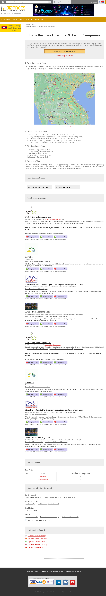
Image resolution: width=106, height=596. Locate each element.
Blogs (79, 572)
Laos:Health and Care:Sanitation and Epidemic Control (66, 223)
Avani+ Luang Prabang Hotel (37, 312)
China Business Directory (36, 547)
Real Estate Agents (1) (32, 510)
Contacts (30, 572)
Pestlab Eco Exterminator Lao (38, 217)
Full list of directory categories (39, 520)
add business (94, 2)
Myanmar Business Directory (37, 541)
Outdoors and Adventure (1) (70, 517)
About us (37, 572)
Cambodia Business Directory (37, 544)
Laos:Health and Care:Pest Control (37, 223)
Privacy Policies (46, 572)
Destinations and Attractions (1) (49, 517)
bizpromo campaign (18, 19)
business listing (5, 19)
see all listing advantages (65, 55)
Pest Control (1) (30, 504)
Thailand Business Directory (37, 536)
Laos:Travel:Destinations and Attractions (37, 261)
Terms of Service (70, 572)
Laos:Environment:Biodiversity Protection (38, 221)
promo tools (29, 19)
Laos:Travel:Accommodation (34, 316)
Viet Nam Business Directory (37, 539)
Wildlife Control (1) (70, 497)
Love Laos (29, 257)
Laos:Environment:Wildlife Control (93, 221)
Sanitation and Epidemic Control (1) (48, 504)
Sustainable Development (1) (52, 497)
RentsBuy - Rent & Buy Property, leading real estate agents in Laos (54, 284)
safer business (39, 19)
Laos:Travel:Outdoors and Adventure (56, 316)
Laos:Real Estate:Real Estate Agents (36, 289)
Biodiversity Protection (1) (33, 497)
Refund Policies (58, 572)
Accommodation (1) (32, 517)
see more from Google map (68, 126)
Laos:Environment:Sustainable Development (66, 221)
